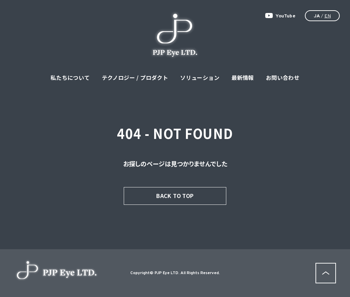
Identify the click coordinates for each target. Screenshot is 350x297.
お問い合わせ (282, 77)
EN (327, 16)
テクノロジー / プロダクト (135, 77)
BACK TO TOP (174, 196)
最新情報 (242, 77)
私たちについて (70, 77)
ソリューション (199, 77)
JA (317, 16)
